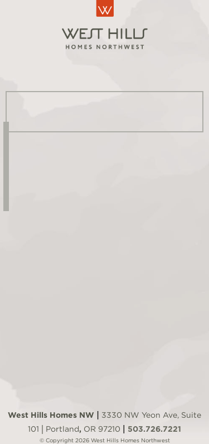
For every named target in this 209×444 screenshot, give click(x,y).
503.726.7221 (154, 428)
